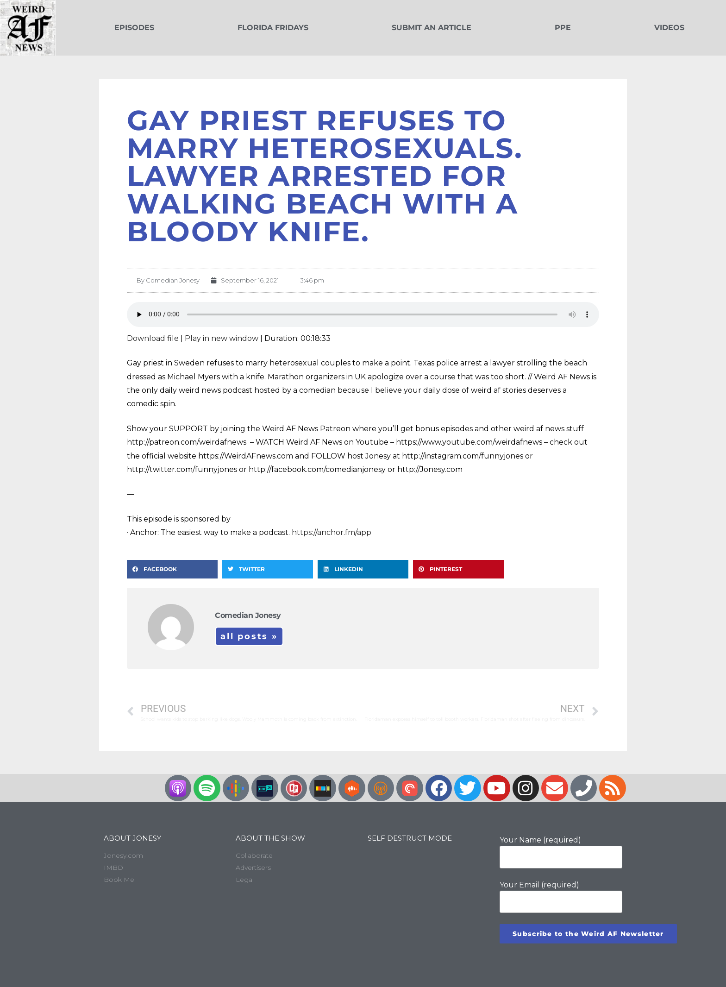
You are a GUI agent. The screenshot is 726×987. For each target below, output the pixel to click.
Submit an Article (431, 27)
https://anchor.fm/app (331, 532)
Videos (669, 27)
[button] (172, 569)
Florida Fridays (273, 27)
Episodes (134, 27)
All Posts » (249, 636)
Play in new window (221, 338)
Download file (153, 338)
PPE (563, 27)
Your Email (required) (561, 896)
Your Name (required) (561, 852)
